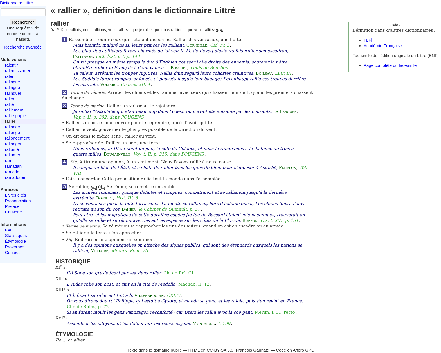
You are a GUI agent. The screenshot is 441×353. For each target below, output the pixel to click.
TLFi (368, 40)
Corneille (196, 45)
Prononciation (18, 200)
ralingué (12, 87)
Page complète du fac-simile (390, 65)
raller (9, 98)
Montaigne (204, 323)
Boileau (264, 73)
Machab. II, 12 (194, 284)
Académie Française (383, 45)
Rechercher (23, 22)
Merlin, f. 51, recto (275, 312)
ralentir (11, 65)
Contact (12, 252)
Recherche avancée (23, 47)
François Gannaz (252, 350)
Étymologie (15, 241)
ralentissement (19, 70)
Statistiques (16, 235)
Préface (12, 206)
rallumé (12, 149)
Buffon (250, 220)
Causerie (13, 211)
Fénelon (287, 167)
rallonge (12, 126)
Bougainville (117, 154)
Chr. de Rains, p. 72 (88, 306)
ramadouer (15, 177)
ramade (12, 171)
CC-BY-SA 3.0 (220, 350)
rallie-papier (16, 115)
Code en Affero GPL (295, 350)
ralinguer (13, 93)
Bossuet (178, 67)
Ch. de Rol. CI (178, 272)
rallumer (12, 154)
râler (9, 76)
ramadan (13, 166)
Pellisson (83, 56)
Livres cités (15, 195)
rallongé (12, 132)
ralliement (14, 110)
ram (8, 160)
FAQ (9, 229)
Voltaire (109, 84)
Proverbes (14, 246)
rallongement (17, 138)
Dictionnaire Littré (16, 2)
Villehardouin (149, 295)
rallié (9, 104)
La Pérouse (284, 111)
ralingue (12, 81)
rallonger (13, 143)
